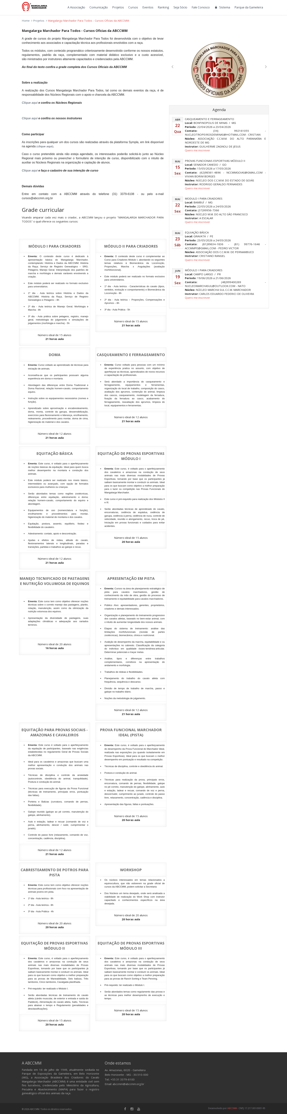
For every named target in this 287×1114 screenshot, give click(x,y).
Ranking (163, 7)
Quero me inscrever (197, 150)
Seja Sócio (180, 7)
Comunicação (99, 7)
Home (26, 20)
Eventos (147, 7)
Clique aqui (30, 102)
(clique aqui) (44, 146)
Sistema (222, 7)
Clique (30, 170)
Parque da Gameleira (248, 7)
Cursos (133, 7)
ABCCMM (232, 1108)
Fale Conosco (201, 7)
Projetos (118, 7)
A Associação (76, 7)
